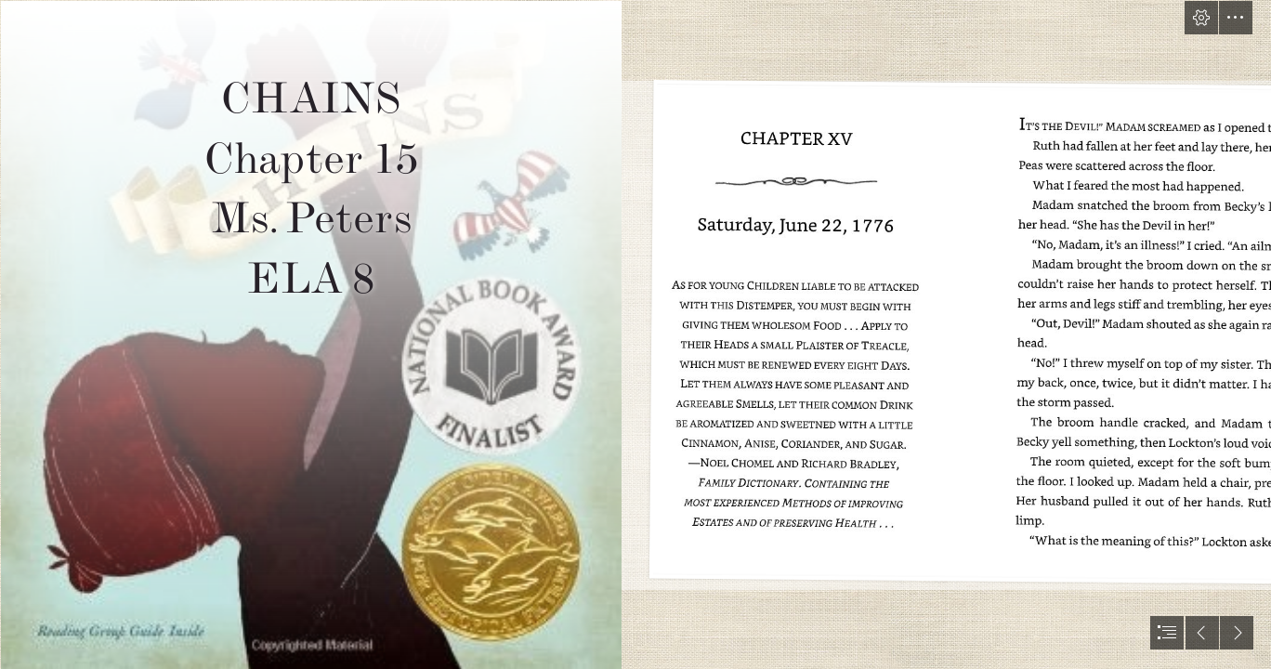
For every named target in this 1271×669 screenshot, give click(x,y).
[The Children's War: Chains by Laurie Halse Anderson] (310, 334)
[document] (635, 334)
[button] (1201, 17)
